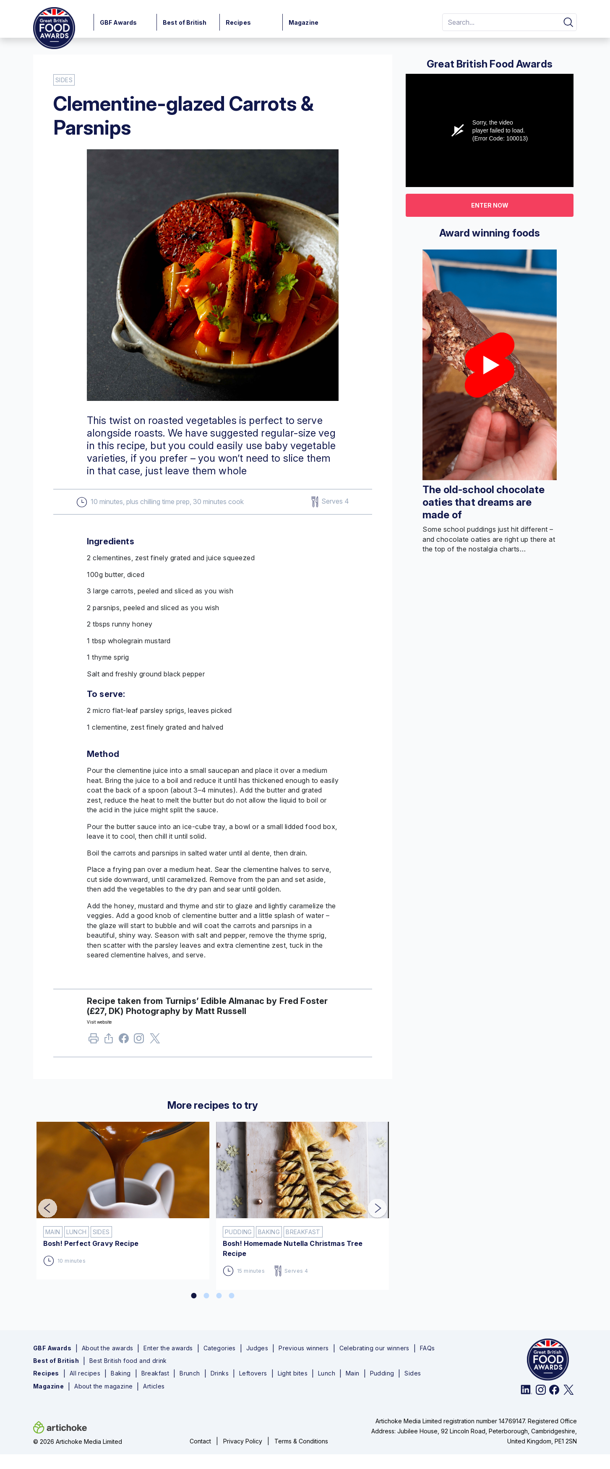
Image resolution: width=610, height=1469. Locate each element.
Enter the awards (168, 1348)
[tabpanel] (123, 1197)
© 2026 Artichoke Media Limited (77, 1441)
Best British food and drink (128, 1361)
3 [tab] (219, 1296)
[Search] (500, 22)
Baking (120, 1373)
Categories (219, 1348)
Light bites (293, 1373)
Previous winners (303, 1348)
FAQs (427, 1348)
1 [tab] (194, 1296)
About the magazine (103, 1386)
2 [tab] (206, 1296)
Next (371, 1203)
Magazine (303, 22)
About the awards (107, 1348)
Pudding (382, 1373)
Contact (200, 1441)
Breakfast (155, 1373)
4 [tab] (231, 1296)
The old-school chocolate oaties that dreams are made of (483, 502)
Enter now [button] (489, 205)
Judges (257, 1348)
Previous (41, 1203)
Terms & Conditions (301, 1441)
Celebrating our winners (374, 1348)
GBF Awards (118, 22)
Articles (153, 1386)
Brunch (190, 1373)
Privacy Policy (242, 1441)
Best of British (185, 22)
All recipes (85, 1373)
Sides (412, 1373)
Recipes (238, 22)
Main (353, 1373)
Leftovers (253, 1373)
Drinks (220, 1373)
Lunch (326, 1373)
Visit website (99, 1021)
